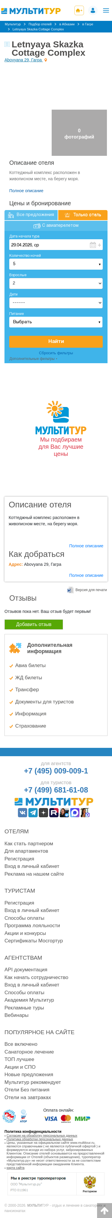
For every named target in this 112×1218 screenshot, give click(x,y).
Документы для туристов (44, 702)
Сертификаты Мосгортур (33, 941)
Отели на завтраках (27, 1097)
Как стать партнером (28, 843)
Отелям (16, 831)
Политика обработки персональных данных (40, 1139)
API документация (25, 969)
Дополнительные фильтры (32, 359)
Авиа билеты (30, 665)
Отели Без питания (26, 1090)
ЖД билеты (28, 678)
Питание (16, 314)
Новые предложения (28, 1074)
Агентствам (23, 958)
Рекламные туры (24, 1008)
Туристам (19, 891)
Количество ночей (25, 255)
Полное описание (26, 190)
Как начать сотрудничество (36, 977)
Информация (30, 714)
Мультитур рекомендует (32, 1082)
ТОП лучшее (19, 1059)
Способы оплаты (24, 918)
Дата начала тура (24, 236)
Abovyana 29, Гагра (23, 60)
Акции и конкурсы (25, 933)
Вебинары (16, 1015)
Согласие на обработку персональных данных (42, 1135)
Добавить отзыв (33, 624)
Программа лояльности (32, 925)
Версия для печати (91, 590)
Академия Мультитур (29, 1000)
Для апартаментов (26, 851)
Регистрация (19, 859)
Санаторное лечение (29, 1052)
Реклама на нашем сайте (34, 874)
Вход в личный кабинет (31, 866)
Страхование (30, 726)
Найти (56, 341)
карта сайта (15, 1167)
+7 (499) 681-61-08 (56, 790)
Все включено (20, 1044)
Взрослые (18, 275)
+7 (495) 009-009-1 (56, 771)
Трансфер (27, 689)
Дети (13, 294)
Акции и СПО (20, 1067)
